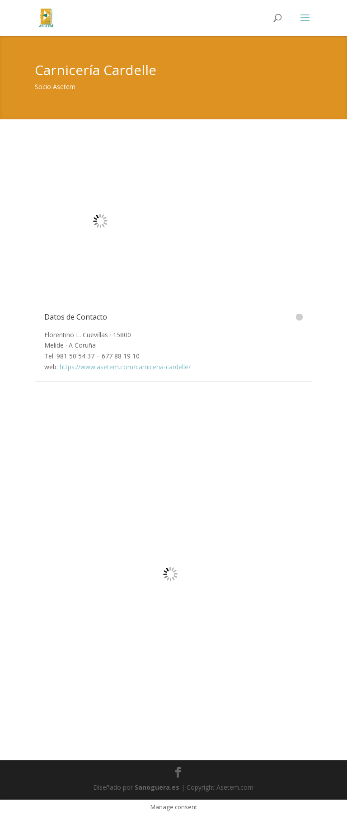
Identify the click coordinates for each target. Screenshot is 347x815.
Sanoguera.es (157, 787)
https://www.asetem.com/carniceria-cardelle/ (125, 367)
